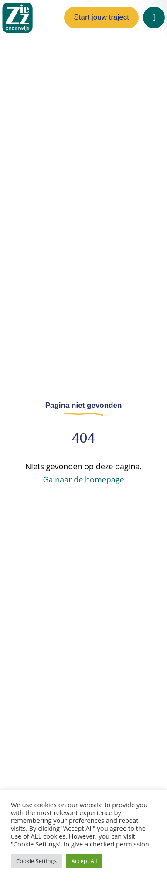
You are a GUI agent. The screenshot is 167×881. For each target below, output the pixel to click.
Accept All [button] (84, 861)
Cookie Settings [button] (36, 861)
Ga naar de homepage (83, 479)
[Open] (154, 17)
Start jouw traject (101, 17)
